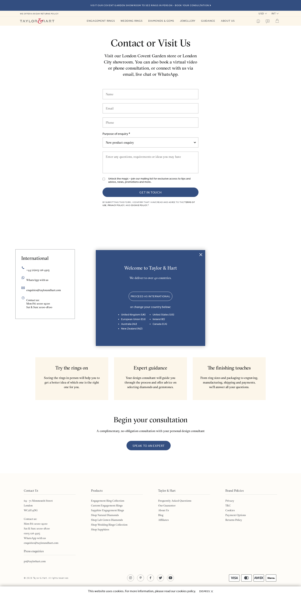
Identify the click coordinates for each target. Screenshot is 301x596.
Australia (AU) (129, 324)
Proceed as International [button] (150, 296)
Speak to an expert (148, 446)
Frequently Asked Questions (174, 500)
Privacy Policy (116, 205)
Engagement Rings (101, 20)
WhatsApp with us (35, 538)
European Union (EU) (133, 319)
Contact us (267, 21)
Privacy (229, 500)
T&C (228, 505)
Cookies (230, 510)
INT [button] (273, 13)
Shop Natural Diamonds (105, 515)
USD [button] (261, 13)
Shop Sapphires (100, 529)
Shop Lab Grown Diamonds (107, 520)
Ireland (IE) (159, 319)
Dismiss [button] (204, 591)
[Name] (150, 94)
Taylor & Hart (37, 21)
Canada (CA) (160, 324)
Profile (258, 21)
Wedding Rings (131, 20)
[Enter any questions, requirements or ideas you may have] (150, 162)
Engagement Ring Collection (107, 500)
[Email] (150, 108)
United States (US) (163, 314)
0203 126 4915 (32, 533)
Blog (160, 515)
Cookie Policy (139, 205)
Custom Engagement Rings (107, 505)
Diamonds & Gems (161, 20)
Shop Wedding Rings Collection (109, 524)
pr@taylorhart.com (35, 561)
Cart (277, 21)
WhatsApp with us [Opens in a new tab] (37, 280)
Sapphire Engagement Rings (107, 510)
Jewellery (187, 20)
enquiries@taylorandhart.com (43, 290)
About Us (228, 20)
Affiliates (163, 520)
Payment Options (235, 515)
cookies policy (185, 591)
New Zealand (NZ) (131, 328)
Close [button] (201, 254)
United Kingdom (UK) (133, 314)
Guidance (208, 20)
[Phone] (150, 122)
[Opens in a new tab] (130, 578)
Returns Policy (233, 520)
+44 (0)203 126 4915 (38, 270)
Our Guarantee (167, 505)
